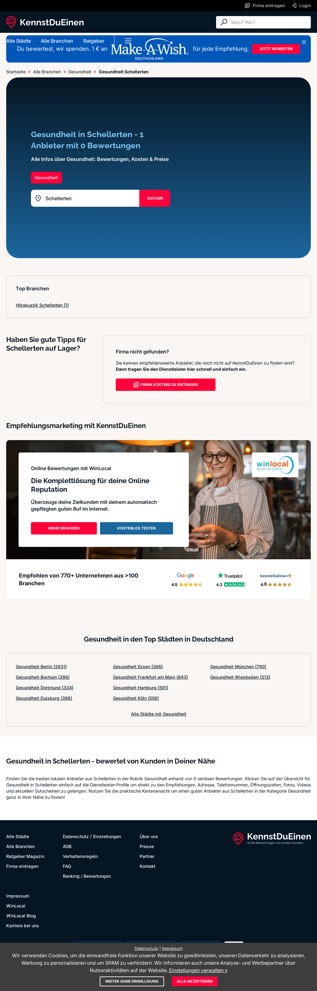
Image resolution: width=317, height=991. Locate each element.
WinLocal (15, 905)
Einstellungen (107, 836)
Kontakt (147, 866)
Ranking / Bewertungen (87, 876)
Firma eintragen (22, 866)
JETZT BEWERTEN (276, 48)
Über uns (149, 836)
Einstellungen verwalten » (198, 970)
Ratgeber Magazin (25, 856)
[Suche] (269, 22)
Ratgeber (93, 41)
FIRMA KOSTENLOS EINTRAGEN (165, 385)
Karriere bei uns (22, 925)
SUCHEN (155, 198)
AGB (67, 846)
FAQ (67, 866)
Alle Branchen (57, 41)
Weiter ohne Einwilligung (131, 981)
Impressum (17, 895)
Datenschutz (76, 836)
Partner (147, 856)
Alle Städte (18, 41)
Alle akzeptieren (195, 981)
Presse (147, 846)
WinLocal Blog (21, 915)
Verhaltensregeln (80, 856)
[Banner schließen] (304, 42)
